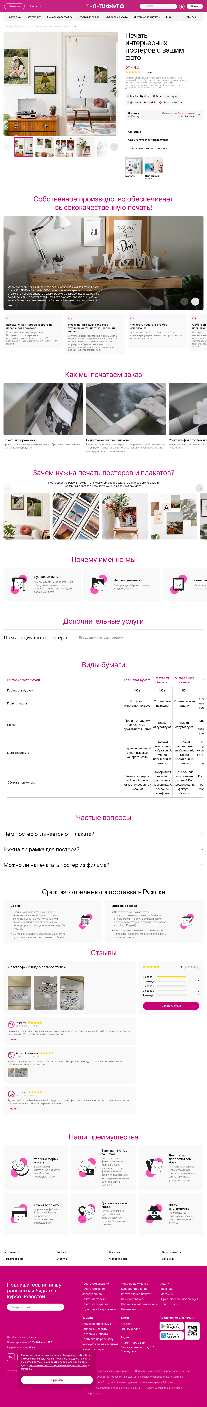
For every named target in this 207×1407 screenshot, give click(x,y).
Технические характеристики (165, 148)
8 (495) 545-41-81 (133, 1343)
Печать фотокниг (93, 1288)
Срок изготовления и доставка (165, 139)
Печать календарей (95, 1304)
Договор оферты (92, 1393)
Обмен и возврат (93, 1349)
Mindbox (26, 1368)
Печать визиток (172, 1252)
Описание (165, 131)
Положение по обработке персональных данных (111, 1387)
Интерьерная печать (147, 16)
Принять (57, 1380)
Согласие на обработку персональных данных (163, 1370)
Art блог (61, 1252)
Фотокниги (34, 16)
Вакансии (168, 1258)
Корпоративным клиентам (100, 1344)
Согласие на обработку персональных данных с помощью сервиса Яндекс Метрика (132, 1376)
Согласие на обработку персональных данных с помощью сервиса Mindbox (127, 1382)
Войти (194, 6)
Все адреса (128, 1351)
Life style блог (130, 1329)
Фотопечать (11, 1252)
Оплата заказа (170, 1304)
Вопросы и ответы (94, 1329)
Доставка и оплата (95, 1334)
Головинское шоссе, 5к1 (137, 1347)
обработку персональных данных (66, 1361)
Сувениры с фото (117, 16)
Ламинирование (13, 1258)
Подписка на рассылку (97, 1339)
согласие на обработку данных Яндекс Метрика (58, 1365)
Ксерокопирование (134, 1288)
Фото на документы (135, 1283)
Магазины (115, 1252)
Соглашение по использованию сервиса (105, 1370)
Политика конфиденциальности (164, 1387)
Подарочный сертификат (99, 1309)
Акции (164, 1283)
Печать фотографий (59, 16)
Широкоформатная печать (139, 1304)
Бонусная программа (96, 1323)
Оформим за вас (89, 16)
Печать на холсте (94, 1299)
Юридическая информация (179, 1299)
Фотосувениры (118, 1258)
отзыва (148, 72)
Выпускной (14, 16)
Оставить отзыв (171, 1005)
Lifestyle (61, 1258)
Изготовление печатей (136, 1294)
